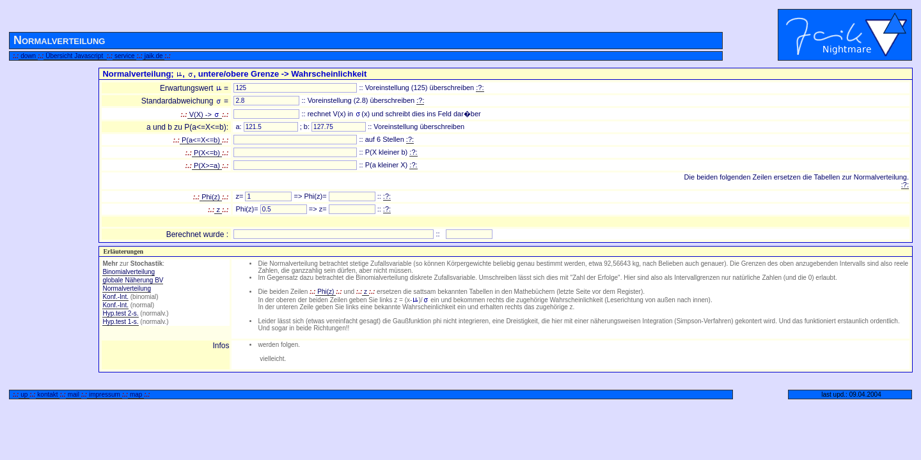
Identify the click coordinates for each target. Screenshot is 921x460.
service (124, 55)
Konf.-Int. (115, 296)
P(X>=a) (207, 165)
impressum (104, 394)
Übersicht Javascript (74, 55)
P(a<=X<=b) (201, 140)
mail (73, 394)
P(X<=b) (207, 153)
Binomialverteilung (128, 271)
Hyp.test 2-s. (120, 313)
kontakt (48, 394)
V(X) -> (204, 114)
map (136, 394)
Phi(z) (211, 197)
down (28, 55)
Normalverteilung (126, 288)
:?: (480, 87)
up (24, 394)
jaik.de (153, 55)
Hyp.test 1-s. (120, 321)
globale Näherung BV (132, 280)
